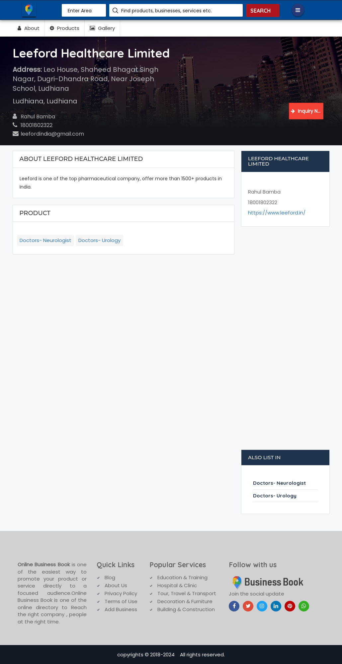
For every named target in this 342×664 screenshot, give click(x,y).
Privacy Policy (121, 593)
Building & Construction (186, 609)
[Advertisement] (285, 341)
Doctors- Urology (99, 240)
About (29, 28)
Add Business (121, 609)
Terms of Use (121, 601)
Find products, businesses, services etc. (166, 10)
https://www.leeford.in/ (276, 212)
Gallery (102, 28)
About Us (116, 585)
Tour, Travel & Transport (186, 593)
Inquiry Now (307, 111)
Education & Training (182, 577)
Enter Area (80, 10)
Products (64, 28)
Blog (110, 577)
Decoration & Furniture (185, 601)
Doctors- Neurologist (45, 240)
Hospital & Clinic (177, 585)
